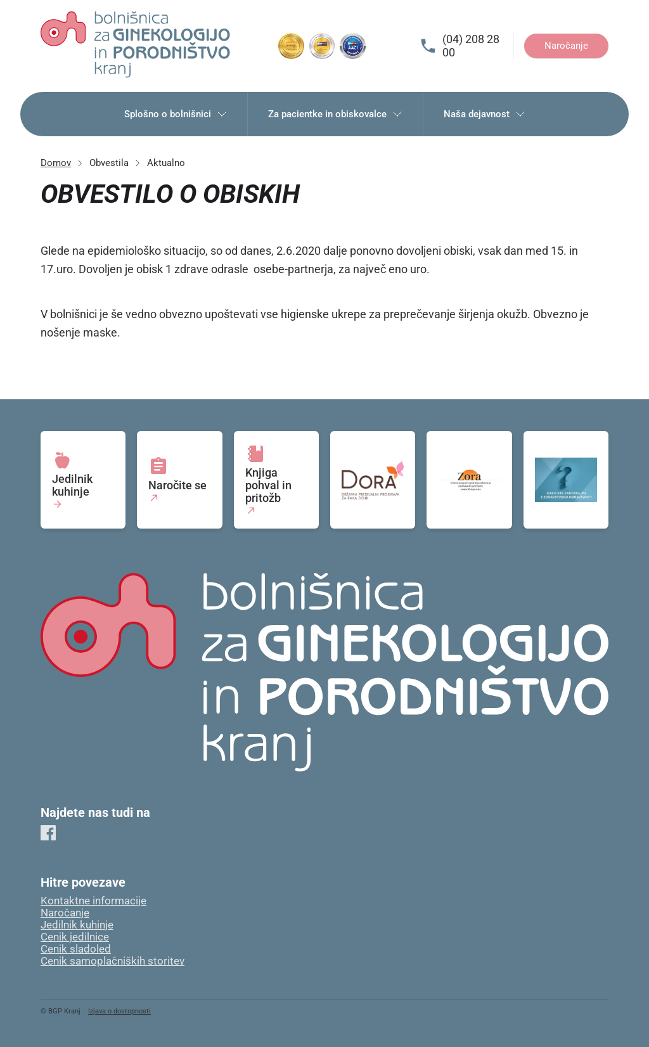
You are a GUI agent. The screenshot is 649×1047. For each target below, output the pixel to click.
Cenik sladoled (76, 949)
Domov (56, 163)
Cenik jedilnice (75, 937)
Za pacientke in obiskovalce (335, 114)
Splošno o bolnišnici (175, 114)
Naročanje (566, 45)
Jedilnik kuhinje (77, 925)
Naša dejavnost (484, 114)
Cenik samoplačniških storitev (112, 961)
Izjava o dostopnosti (119, 1011)
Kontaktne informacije (93, 901)
